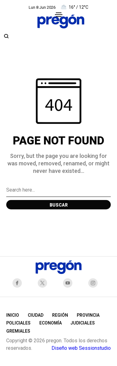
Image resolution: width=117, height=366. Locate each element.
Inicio (12, 315)
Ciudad (35, 315)
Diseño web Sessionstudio (81, 348)
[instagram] (94, 283)
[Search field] (58, 190)
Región (60, 315)
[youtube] (69, 283)
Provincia (88, 315)
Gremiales (18, 331)
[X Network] (44, 283)
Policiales (18, 322)
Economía (50, 322)
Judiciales (83, 322)
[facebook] (19, 283)
